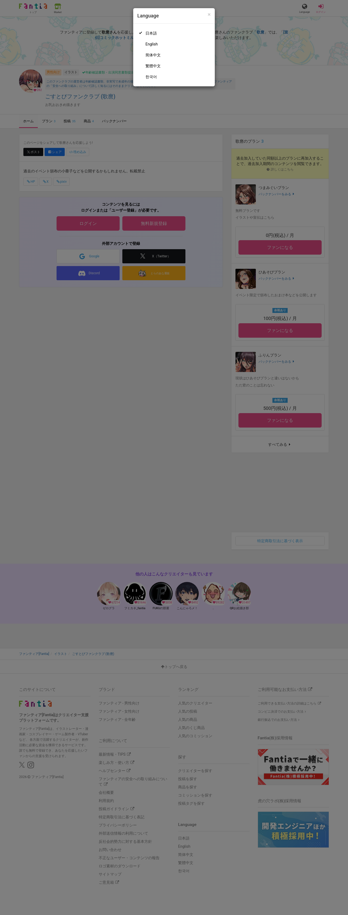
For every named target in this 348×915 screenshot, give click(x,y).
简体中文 (153, 55)
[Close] (209, 14)
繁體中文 (153, 66)
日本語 (151, 33)
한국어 (151, 77)
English (151, 44)
